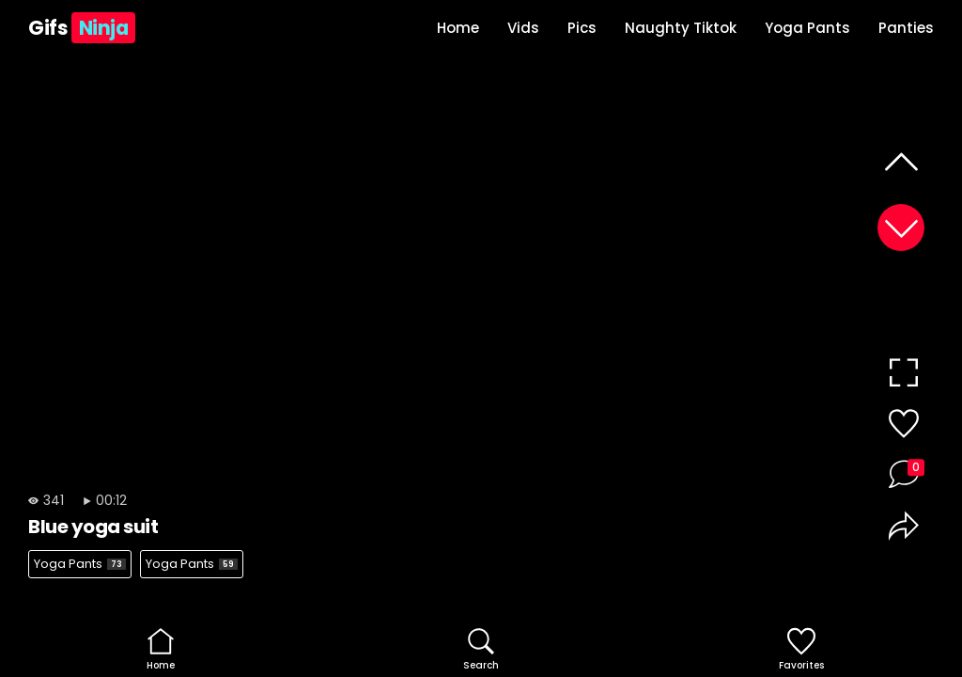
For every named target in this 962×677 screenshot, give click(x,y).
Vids (523, 28)
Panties (906, 28)
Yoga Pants (807, 28)
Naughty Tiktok (681, 28)
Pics (582, 28)
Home (458, 28)
